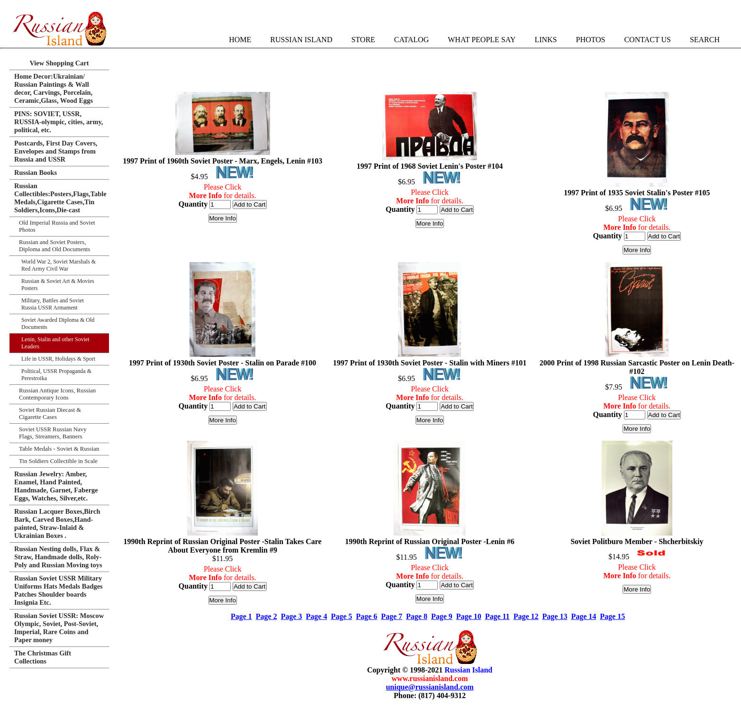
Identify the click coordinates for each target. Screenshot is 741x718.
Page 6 (366, 616)
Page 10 (468, 616)
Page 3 (291, 616)
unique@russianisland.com (429, 687)
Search (705, 40)
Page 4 (316, 616)
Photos (590, 40)
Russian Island (301, 40)
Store (363, 40)
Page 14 (583, 616)
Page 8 (416, 616)
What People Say (481, 40)
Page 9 (441, 616)
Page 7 (391, 616)
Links (545, 40)
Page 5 (341, 616)
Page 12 (526, 616)
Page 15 (612, 616)
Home (240, 40)
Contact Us (647, 40)
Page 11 (497, 616)
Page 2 (266, 616)
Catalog (411, 40)
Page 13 (555, 616)
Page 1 (241, 616)
